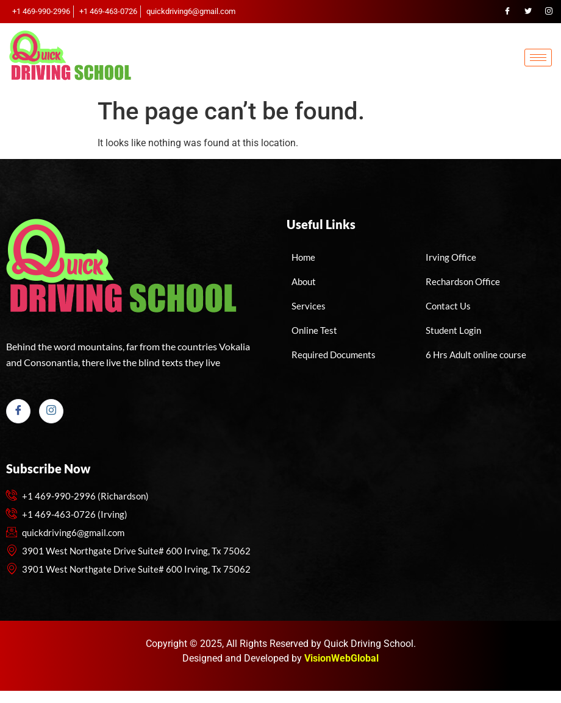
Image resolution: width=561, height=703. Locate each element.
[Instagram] (549, 11)
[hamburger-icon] (538, 57)
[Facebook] (507, 11)
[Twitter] (528, 11)
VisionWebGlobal (341, 658)
